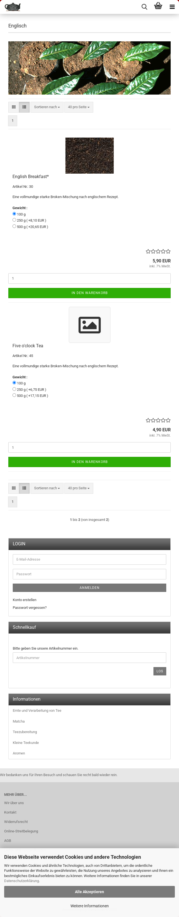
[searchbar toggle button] (144, 7)
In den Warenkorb (90, 293)
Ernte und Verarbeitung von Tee (37, 710)
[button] (13, 107)
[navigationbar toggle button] (172, 7)
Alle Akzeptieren (89, 892)
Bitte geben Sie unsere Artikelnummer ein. (45, 648)
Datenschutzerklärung (21, 881)
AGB (7, 841)
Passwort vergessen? (30, 608)
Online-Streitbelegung (21, 831)
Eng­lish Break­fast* (30, 176)
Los (160, 671)
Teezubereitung (25, 732)
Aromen (19, 753)
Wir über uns (14, 803)
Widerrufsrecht (16, 822)
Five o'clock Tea (27, 345)
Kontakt (10, 812)
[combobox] (47, 107)
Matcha (19, 721)
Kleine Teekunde (26, 743)
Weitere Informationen (89, 906)
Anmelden (90, 588)
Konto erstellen (24, 600)
